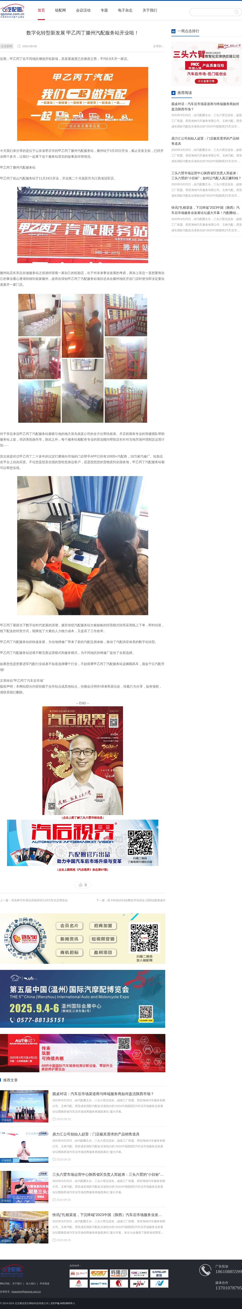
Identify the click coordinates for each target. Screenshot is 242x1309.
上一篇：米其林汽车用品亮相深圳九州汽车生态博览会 (34, 900)
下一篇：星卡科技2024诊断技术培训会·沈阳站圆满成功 (130, 900)
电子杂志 (125, 10)
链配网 (60, 10)
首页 (41, 10)
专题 (104, 10)
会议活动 (83, 10)
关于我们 (150, 10)
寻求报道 (44, 1283)
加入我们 (31, 1283)
